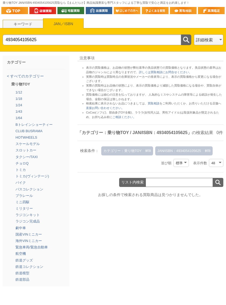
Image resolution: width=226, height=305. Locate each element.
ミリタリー (24, 208)
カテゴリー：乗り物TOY (122, 151)
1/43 (18, 112)
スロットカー (25, 150)
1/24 (18, 105)
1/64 (18, 118)
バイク (20, 183)
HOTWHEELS (26, 137)
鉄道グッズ (24, 260)
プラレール (24, 196)
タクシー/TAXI (26, 157)
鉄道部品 (22, 279)
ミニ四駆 (22, 202)
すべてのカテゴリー (26, 76)
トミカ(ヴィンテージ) (32, 176)
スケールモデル (27, 144)
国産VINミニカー (28, 234)
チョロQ (22, 163)
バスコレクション (29, 189)
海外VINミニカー (28, 241)
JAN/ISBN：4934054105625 (179, 151)
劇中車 (20, 228)
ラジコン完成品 (27, 221)
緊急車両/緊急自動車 (31, 247)
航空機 (20, 254)
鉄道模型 (22, 273)
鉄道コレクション (29, 267)
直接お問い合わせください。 (105, 108)
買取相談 (153, 103)
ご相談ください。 (124, 117)
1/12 (18, 92)
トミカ (20, 170)
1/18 (18, 99)
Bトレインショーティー (34, 125)
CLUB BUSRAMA (28, 131)
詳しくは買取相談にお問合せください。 (165, 72)
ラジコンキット (27, 215)
